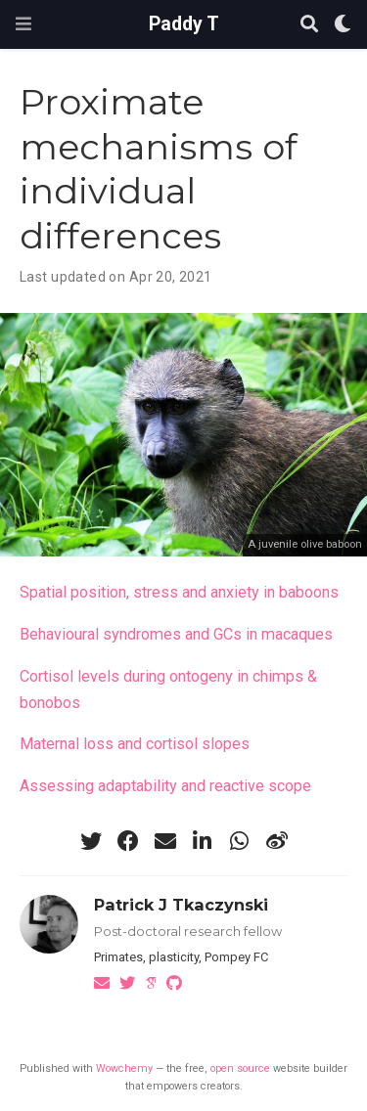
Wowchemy (124, 1068)
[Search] (309, 25)
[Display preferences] (342, 25)
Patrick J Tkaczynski (181, 904)
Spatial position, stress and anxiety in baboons (179, 592)
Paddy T (184, 24)
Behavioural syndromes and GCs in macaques (176, 634)
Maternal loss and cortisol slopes (135, 743)
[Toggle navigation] (23, 24)
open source (240, 1068)
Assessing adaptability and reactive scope (165, 786)
